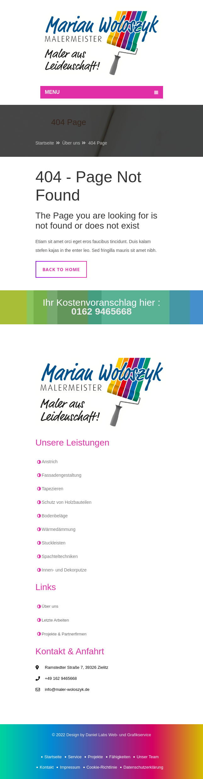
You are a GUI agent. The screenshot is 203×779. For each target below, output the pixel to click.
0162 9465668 (101, 311)
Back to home (61, 269)
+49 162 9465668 (61, 678)
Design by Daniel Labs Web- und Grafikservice (108, 734)
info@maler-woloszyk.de (67, 689)
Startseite (45, 142)
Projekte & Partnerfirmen (64, 634)
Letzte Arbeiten (55, 620)
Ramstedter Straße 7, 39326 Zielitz (77, 667)
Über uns (71, 142)
